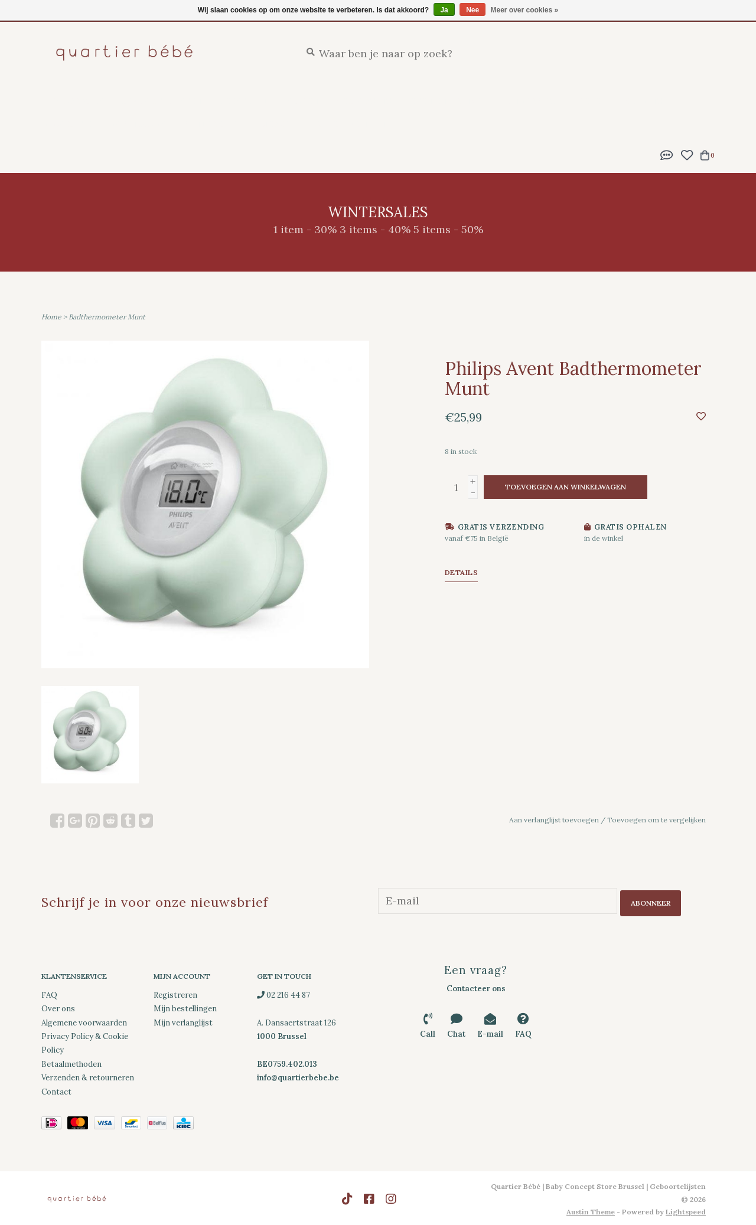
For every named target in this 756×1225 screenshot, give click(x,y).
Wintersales (212, 124)
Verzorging (364, 101)
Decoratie (66, 124)
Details (461, 572)
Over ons (58, 1007)
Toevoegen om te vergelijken (656, 819)
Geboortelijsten (160, 101)
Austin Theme (590, 1210)
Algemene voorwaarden (84, 1020)
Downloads (137, 124)
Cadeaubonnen (350, 124)
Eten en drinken (448, 101)
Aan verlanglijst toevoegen (554, 819)
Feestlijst (243, 101)
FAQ (49, 993)
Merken (278, 124)
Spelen (589, 101)
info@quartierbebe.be (298, 1076)
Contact (56, 1089)
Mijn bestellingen (185, 1007)
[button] (666, 154)
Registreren (175, 993)
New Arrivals (72, 101)
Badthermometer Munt (107, 316)
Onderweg (531, 101)
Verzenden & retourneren (87, 1076)
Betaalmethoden (71, 1062)
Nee (472, 10)
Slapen (302, 101)
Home (51, 316)
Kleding (643, 101)
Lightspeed (686, 1210)
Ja (444, 10)
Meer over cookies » (525, 10)
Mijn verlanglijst (183, 1020)
